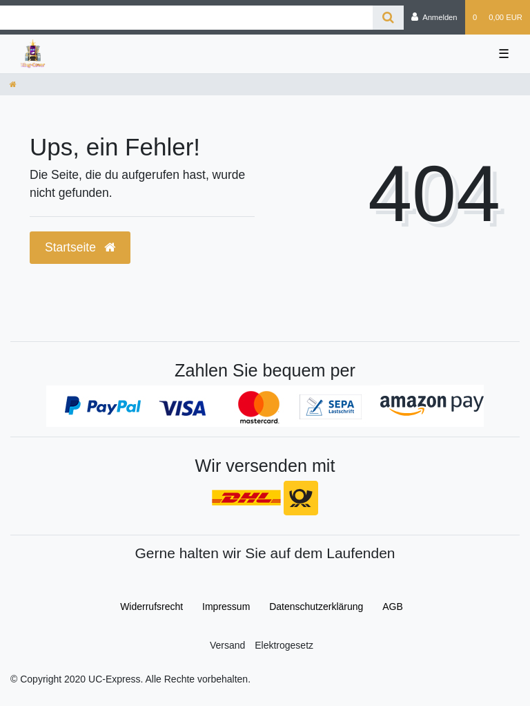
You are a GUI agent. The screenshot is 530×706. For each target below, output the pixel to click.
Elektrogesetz (284, 645)
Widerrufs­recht (151, 606)
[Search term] (186, 18)
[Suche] (388, 18)
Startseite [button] (80, 247)
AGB (392, 606)
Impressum (226, 606)
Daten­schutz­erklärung (316, 606)
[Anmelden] (434, 17)
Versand (227, 645)
